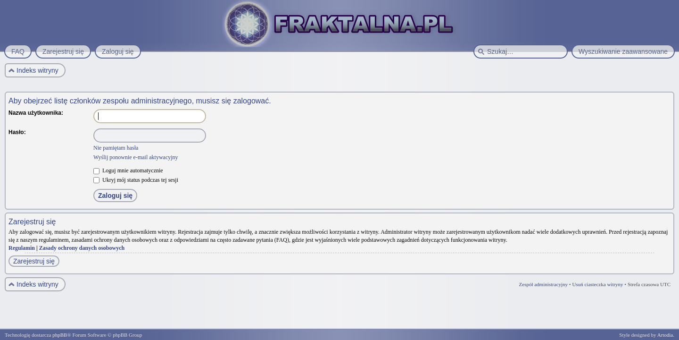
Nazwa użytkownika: (35, 113)
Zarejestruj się (34, 261)
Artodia (665, 335)
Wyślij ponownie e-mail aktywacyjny (135, 157)
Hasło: (17, 132)
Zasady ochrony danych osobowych (82, 248)
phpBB (59, 335)
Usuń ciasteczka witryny (597, 284)
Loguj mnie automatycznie (128, 170)
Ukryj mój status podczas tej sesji (135, 180)
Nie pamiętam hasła (115, 147)
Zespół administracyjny (543, 284)
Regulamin (21, 248)
